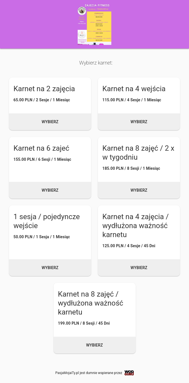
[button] (50, 103)
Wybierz (50, 122)
